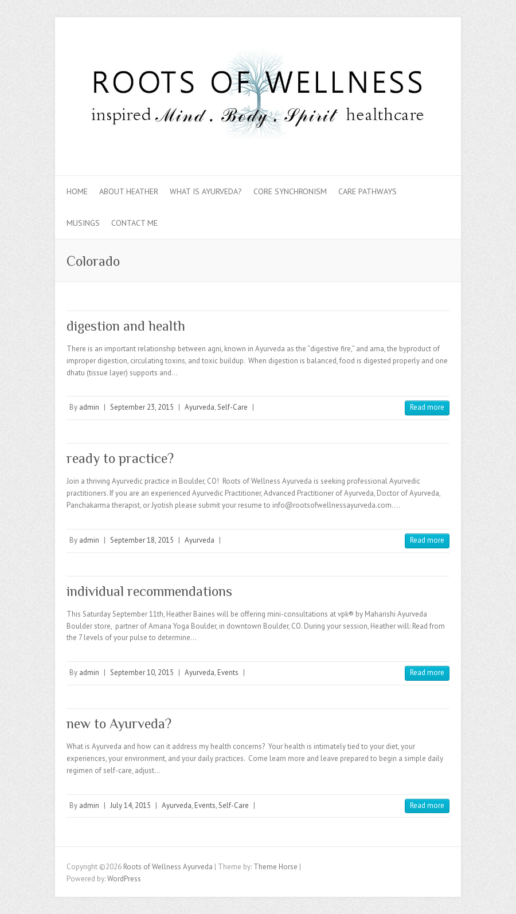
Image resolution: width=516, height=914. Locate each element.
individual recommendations (149, 591)
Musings (83, 223)
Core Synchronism (290, 191)
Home (77, 191)
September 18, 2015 (142, 540)
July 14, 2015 (130, 805)
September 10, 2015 (142, 672)
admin (89, 407)
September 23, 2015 (142, 407)
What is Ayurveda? (206, 191)
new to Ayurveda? (119, 723)
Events (228, 672)
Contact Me (134, 223)
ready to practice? (120, 458)
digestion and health (126, 326)
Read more (427, 407)
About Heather (128, 191)
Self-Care (232, 407)
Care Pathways (367, 191)
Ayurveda (199, 407)
